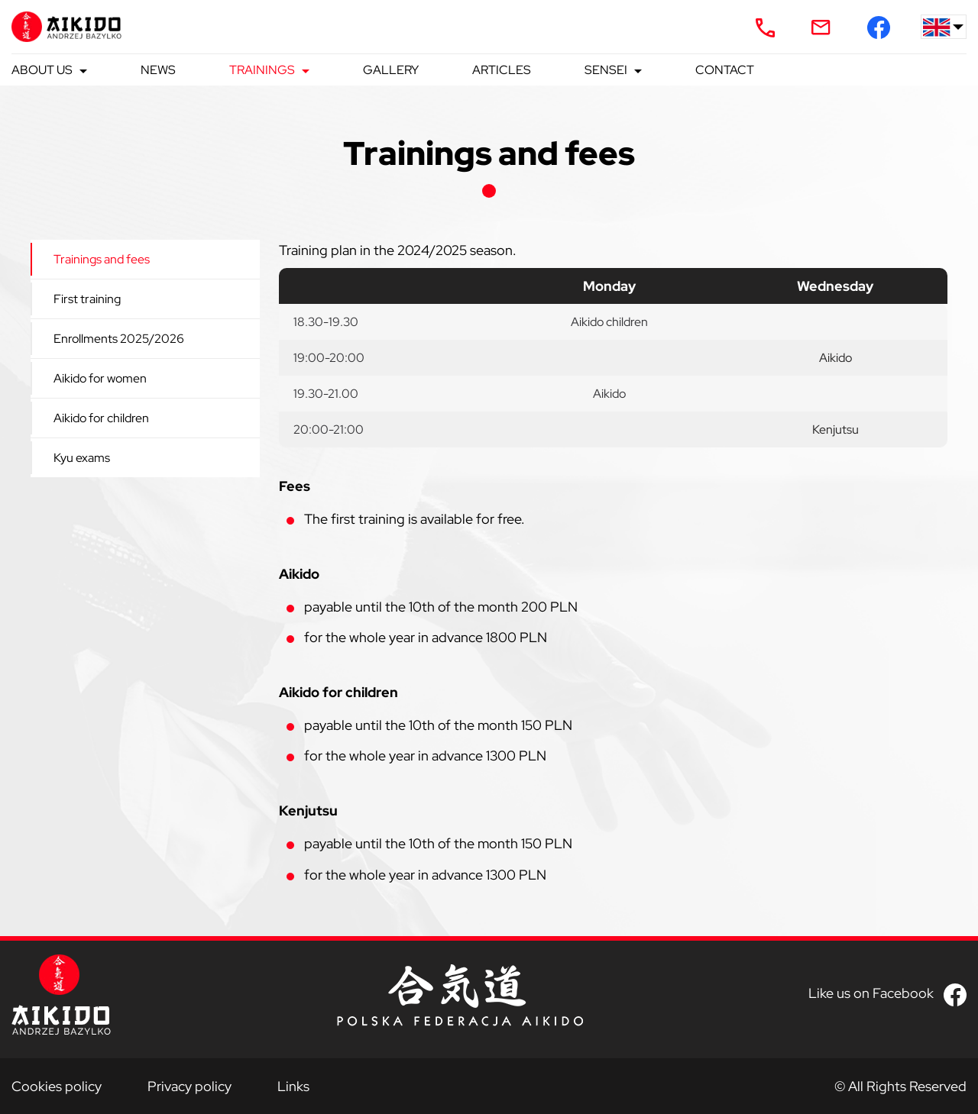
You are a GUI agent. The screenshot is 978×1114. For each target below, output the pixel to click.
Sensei (606, 70)
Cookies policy (56, 1086)
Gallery (391, 70)
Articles (501, 70)
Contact (724, 70)
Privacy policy (189, 1086)
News (158, 70)
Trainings (262, 70)
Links (293, 1086)
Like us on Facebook (871, 994)
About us (42, 70)
